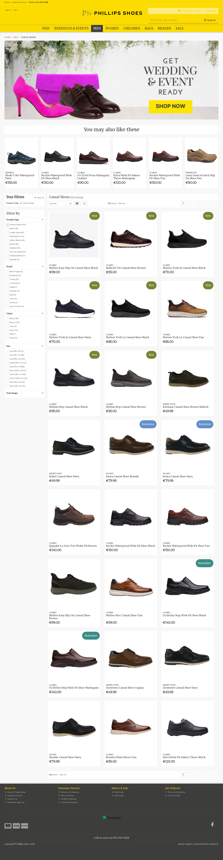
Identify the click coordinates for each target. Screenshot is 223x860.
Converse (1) (15, 283)
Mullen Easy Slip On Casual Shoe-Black (73, 267)
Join (15, 10)
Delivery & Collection (69, 792)
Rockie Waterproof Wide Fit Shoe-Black (56, 177)
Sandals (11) (14, 259)
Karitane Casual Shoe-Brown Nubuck (186, 406)
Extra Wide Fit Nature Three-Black (184, 757)
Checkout (211, 10)
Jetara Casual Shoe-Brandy (122, 476)
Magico (188, 844)
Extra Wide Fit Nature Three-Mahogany (126, 177)
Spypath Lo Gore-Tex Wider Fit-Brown (73, 545)
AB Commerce (212, 844)
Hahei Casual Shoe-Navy (64, 476)
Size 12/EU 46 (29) (17, 386)
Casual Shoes (27, 203)
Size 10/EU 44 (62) (18, 374)
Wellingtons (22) (17, 236)
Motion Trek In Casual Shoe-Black (184, 267)
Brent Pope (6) (16, 271)
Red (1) (12, 334)
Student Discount (68, 799)
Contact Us (11, 799)
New (46, 28)
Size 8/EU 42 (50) (17, 359)
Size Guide (118, 795)
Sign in (8, 10)
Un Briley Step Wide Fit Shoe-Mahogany (74, 687)
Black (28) (14, 318)
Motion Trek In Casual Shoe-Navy (70, 337)
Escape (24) (15, 291)
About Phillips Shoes (15, 792)
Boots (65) (14, 244)
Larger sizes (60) (17, 232)
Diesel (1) (13, 287)
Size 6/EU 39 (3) (16, 351)
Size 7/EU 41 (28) (17, 355)
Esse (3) (13, 295)
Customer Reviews (68, 802)
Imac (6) (13, 298)
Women (112, 28)
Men (97, 28)
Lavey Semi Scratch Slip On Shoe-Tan (200, 177)
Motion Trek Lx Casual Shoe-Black (127, 337)
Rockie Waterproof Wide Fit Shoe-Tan (164, 177)
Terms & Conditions (175, 792)
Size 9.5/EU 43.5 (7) (18, 370)
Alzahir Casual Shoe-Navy (65, 757)
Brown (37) (15, 322)
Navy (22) (14, 330)
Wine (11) (13, 338)
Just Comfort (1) (17, 306)
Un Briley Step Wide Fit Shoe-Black (184, 615)
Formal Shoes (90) (18, 252)
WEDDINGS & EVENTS (71, 28)
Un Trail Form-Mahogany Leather (93, 177)
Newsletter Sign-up (15, 802)
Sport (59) (14, 228)
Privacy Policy (173, 795)
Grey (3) (13, 326)
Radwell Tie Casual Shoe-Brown (126, 267)
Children (131, 28)
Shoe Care (117, 792)
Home (7, 2)
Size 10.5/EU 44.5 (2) (18, 378)
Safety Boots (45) (17, 240)
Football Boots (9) (17, 255)
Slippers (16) (15, 248)
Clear (39, 198)
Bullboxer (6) (15, 275)
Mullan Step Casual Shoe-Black (68, 406)
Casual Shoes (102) (18, 224)
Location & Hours (19, 2)
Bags (149, 28)
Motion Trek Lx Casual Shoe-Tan (183, 337)
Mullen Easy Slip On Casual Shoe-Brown (70, 617)
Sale (180, 28)
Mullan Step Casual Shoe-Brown (126, 406)
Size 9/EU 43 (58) (17, 366)
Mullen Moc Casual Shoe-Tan (124, 615)
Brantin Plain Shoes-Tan (121, 757)
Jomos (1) (14, 302)
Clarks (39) (14, 279)
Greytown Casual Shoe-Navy (180, 687)
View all (121, 203)
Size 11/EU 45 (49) (17, 382)
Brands (164, 28)
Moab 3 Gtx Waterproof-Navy (20, 177)
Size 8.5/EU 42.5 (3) (18, 363)
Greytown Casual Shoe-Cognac (125, 687)
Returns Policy (66, 795)
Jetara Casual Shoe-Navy (178, 476)
